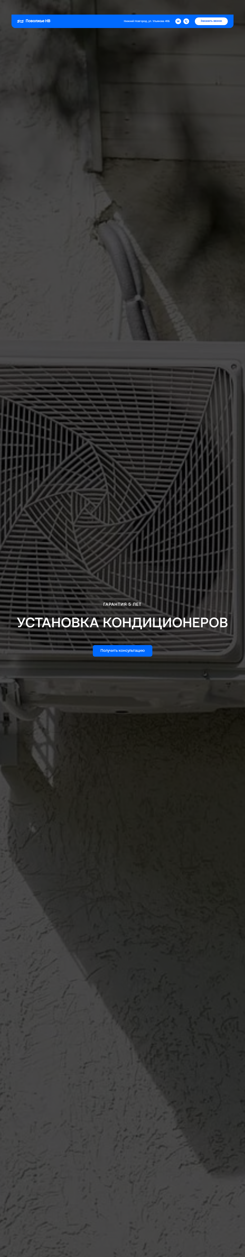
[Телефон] (186, 7)
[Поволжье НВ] (178, 7)
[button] (211, 7)
